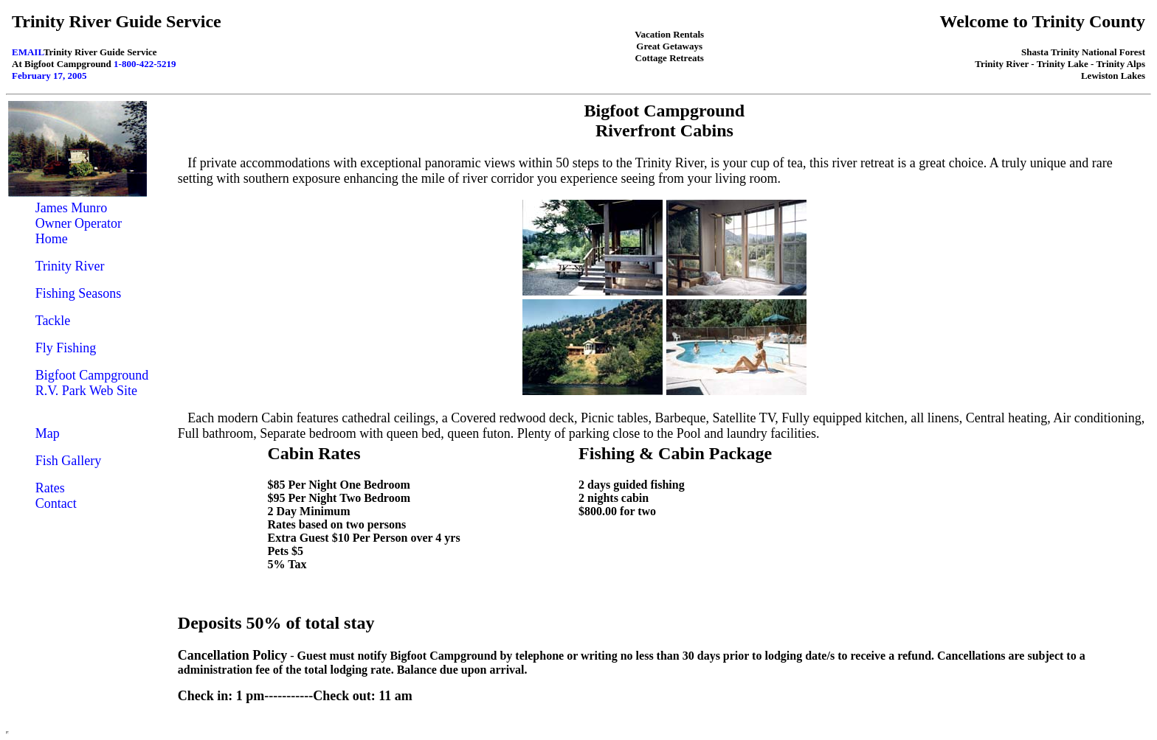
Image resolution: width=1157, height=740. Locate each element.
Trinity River (70, 266)
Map (47, 433)
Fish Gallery (68, 460)
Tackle (53, 320)
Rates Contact (56, 496)
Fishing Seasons (78, 293)
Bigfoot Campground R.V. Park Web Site (92, 383)
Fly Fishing (66, 348)
